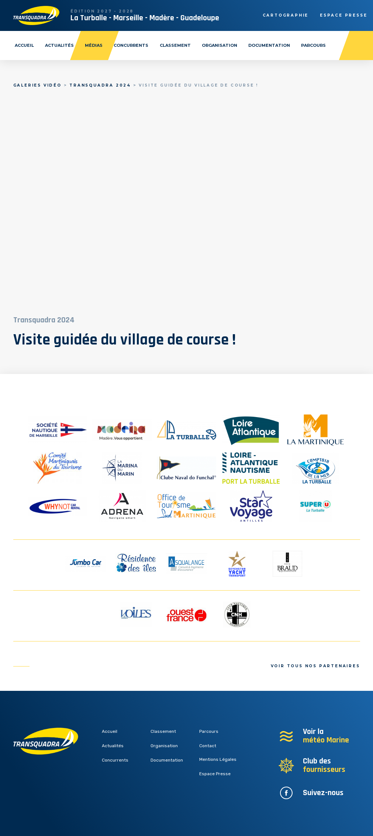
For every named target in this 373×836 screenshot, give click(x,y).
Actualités (59, 45)
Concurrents (131, 45)
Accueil (24, 45)
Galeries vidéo (37, 85)
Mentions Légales (217, 759)
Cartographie (286, 15)
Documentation (269, 45)
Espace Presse (215, 773)
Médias (94, 45)
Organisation (219, 45)
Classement (175, 45)
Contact (207, 745)
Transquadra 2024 (100, 85)
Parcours (313, 45)
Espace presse (343, 15)
